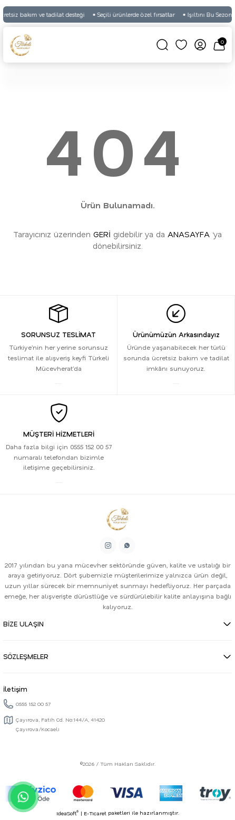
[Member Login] (200, 44)
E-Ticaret (95, 813)
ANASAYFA (189, 234)
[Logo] (21, 44)
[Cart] (219, 44)
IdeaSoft (67, 813)
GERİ (102, 234)
